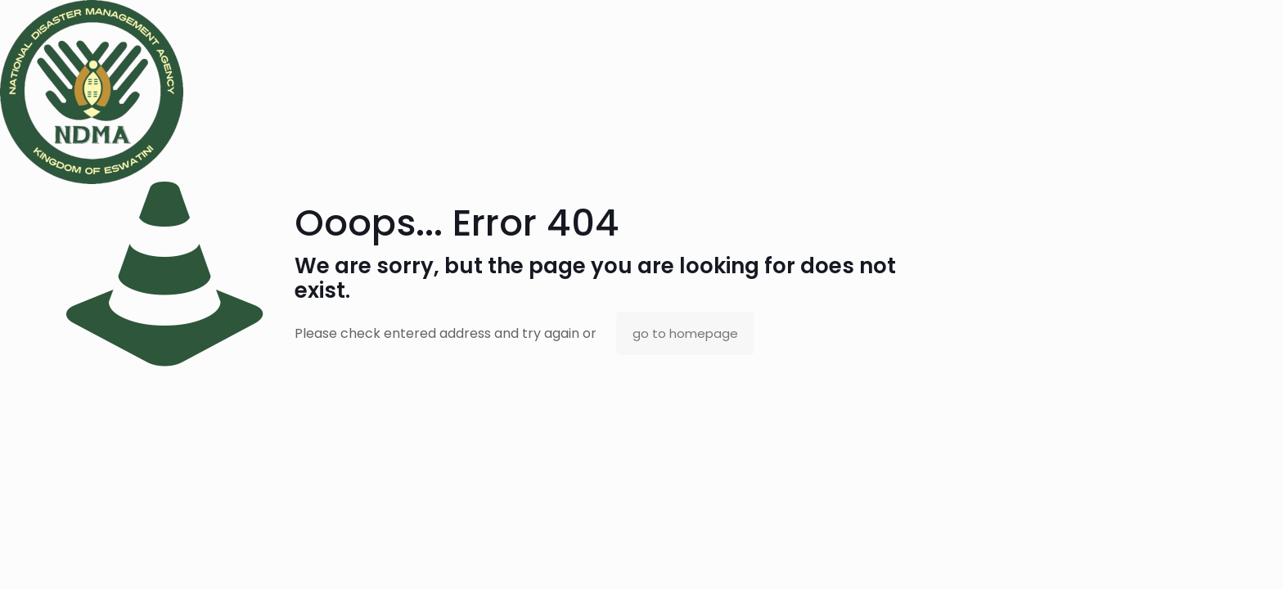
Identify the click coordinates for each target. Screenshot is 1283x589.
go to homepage (685, 333)
